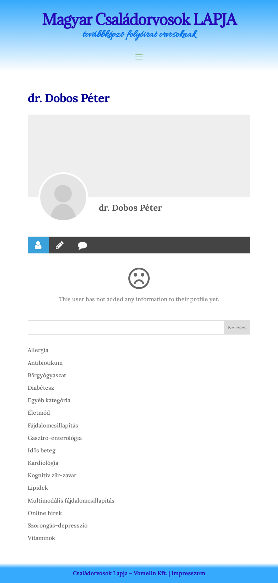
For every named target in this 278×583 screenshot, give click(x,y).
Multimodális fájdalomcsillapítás (71, 500)
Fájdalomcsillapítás (53, 425)
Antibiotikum (45, 362)
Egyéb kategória (49, 400)
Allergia (38, 349)
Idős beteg (41, 450)
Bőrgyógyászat (47, 375)
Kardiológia (43, 462)
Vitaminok (41, 537)
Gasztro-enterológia (55, 437)
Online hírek (45, 512)
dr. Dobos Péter (130, 207)
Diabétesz (41, 387)
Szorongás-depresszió (57, 525)
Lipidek (38, 487)
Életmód (39, 412)
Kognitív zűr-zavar (52, 475)
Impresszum (188, 573)
